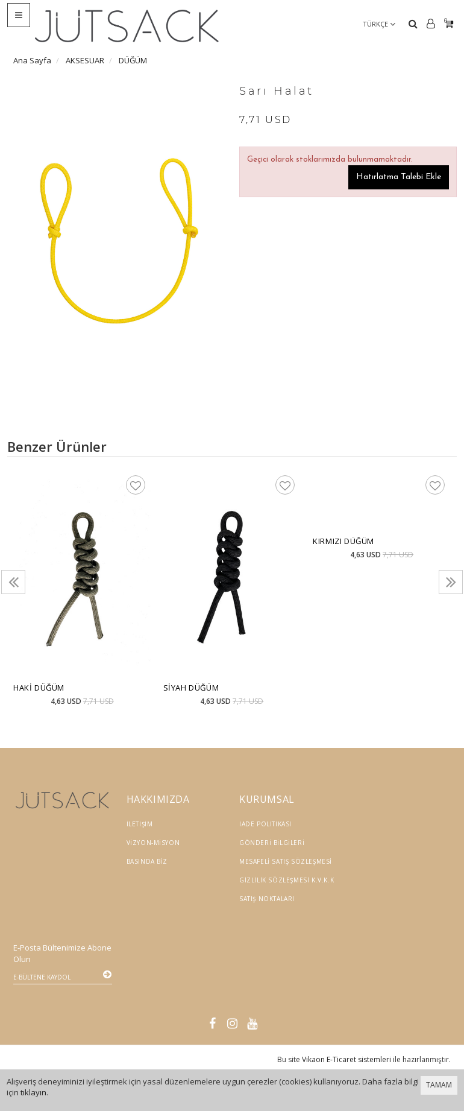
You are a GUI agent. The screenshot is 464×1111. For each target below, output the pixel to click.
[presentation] (13, 582)
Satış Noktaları (267, 898)
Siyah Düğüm (191, 687)
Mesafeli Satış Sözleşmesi (285, 861)
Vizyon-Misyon (153, 842)
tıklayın (33, 1092)
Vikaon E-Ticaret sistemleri (346, 1025)
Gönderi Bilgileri (271, 842)
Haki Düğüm (38, 687)
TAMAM (439, 1085)
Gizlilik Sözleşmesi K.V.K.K (286, 880)
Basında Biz (147, 861)
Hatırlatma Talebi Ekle (398, 177)
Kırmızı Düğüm (343, 541)
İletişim (140, 824)
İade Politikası (265, 824)
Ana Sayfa (32, 60)
